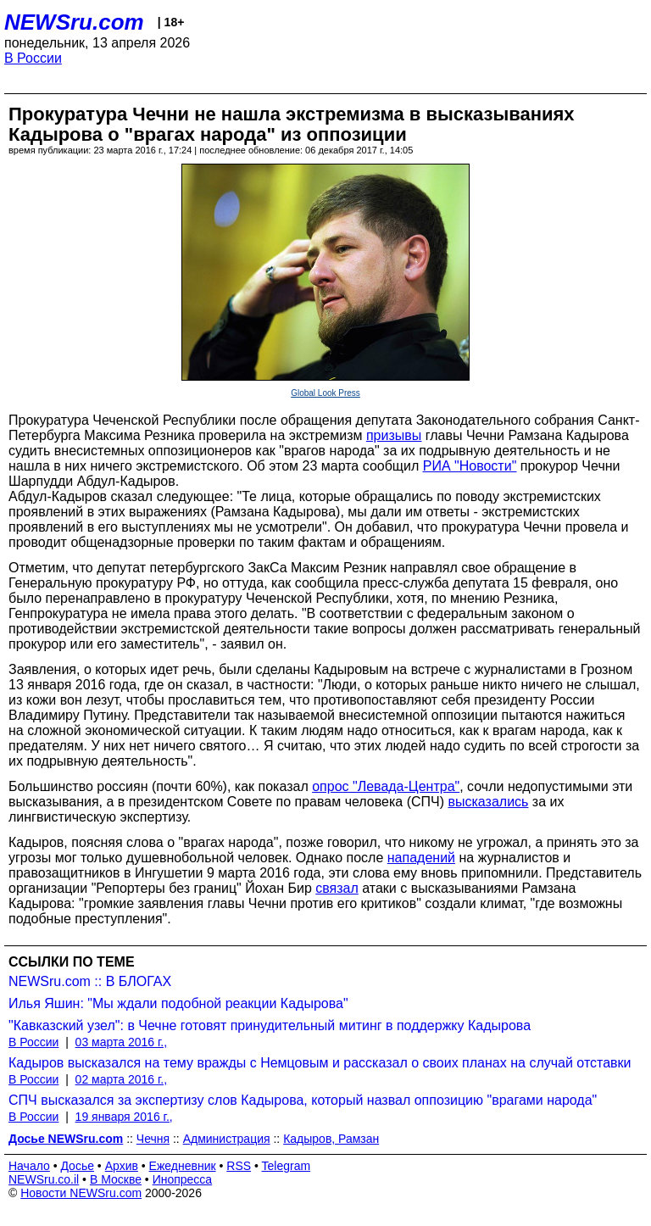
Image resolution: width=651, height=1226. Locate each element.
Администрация (226, 1138)
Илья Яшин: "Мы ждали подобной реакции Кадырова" (178, 1003)
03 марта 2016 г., (121, 1042)
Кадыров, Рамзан (331, 1138)
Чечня (153, 1138)
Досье (77, 1166)
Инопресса (183, 1179)
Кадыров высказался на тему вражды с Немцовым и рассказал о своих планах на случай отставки (320, 1063)
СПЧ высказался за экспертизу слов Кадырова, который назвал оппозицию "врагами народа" (302, 1100)
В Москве (116, 1179)
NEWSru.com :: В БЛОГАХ (89, 981)
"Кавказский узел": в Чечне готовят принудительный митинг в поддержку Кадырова (269, 1025)
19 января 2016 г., (124, 1116)
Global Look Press (325, 393)
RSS (238, 1166)
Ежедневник (182, 1166)
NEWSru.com (74, 22)
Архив (121, 1166)
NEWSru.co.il (43, 1179)
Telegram (286, 1166)
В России (33, 58)
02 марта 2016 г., (121, 1079)
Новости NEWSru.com (81, 1193)
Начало (29, 1166)
